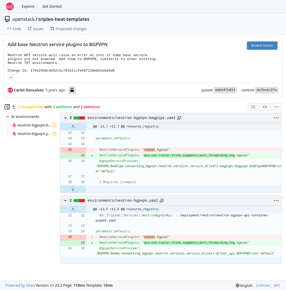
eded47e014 (225, 90)
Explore (28, 6)
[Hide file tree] (7, 106)
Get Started (52, 6)
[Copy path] (179, 118)
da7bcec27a (267, 90)
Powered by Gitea (20, 285)
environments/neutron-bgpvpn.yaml (123, 201)
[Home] (10, 6)
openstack (23, 19)
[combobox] (253, 107)
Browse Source (262, 45)
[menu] (276, 107)
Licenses (263, 285)
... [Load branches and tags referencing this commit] (10, 77)
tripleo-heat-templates (63, 19)
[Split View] (264, 107)
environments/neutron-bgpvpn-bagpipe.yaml (132, 118)
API (277, 285)
